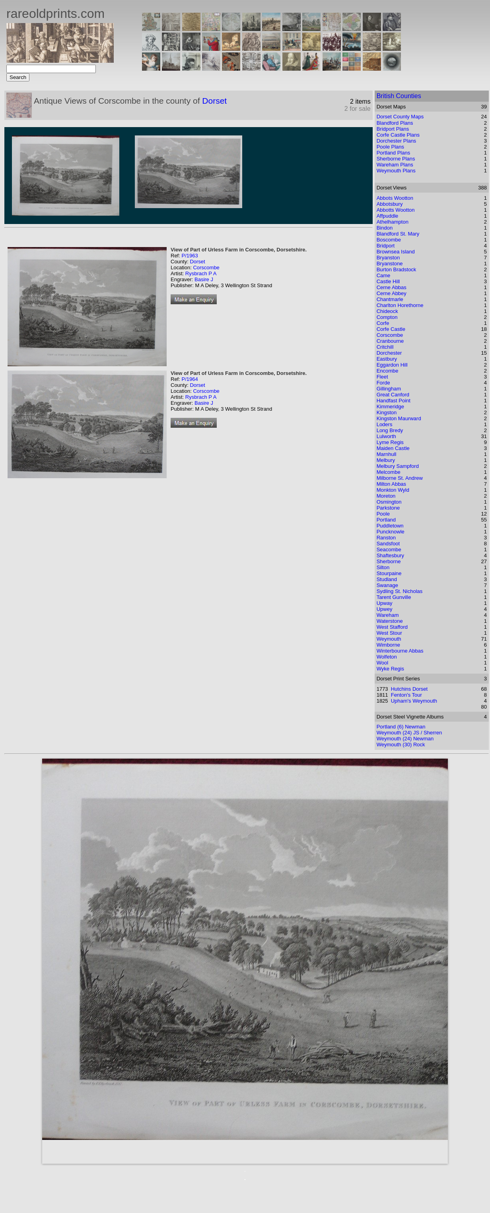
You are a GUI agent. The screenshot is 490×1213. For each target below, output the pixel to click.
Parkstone (388, 508)
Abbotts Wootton (396, 210)
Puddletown (390, 526)
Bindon (385, 228)
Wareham (388, 615)
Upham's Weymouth (414, 701)
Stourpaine (389, 573)
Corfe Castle (391, 329)
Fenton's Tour (406, 695)
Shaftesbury (390, 555)
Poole (383, 514)
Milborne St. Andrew (400, 478)
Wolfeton (387, 657)
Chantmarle (390, 299)
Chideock (387, 311)
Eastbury (387, 359)
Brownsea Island (396, 252)
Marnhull (387, 454)
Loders (385, 424)
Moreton (386, 496)
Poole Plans (390, 147)
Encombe (388, 371)
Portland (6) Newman (401, 727)
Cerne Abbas (391, 287)
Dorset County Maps (400, 117)
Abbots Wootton (395, 198)
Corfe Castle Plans (398, 135)
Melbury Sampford (398, 466)
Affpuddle (388, 216)
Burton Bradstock (396, 269)
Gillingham (389, 389)
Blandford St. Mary (398, 234)
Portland (386, 520)
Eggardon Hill (392, 365)
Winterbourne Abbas (400, 651)
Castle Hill (388, 281)
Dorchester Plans (396, 141)
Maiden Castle (393, 448)
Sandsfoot (388, 544)
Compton (387, 317)
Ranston (386, 538)
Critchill (385, 347)
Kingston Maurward (399, 418)
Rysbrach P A (201, 273)
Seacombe (389, 549)
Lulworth (386, 436)
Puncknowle (390, 532)
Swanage (387, 585)
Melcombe (389, 472)
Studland (387, 579)
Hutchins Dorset (409, 689)
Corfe (383, 323)
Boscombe (389, 240)
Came (384, 275)
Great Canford (393, 395)
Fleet (382, 377)
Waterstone (390, 621)
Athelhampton (392, 222)
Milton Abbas (391, 484)
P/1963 (189, 256)
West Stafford (392, 627)
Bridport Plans (393, 129)
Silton (383, 567)
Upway (385, 603)
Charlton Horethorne (400, 305)
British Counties (399, 96)
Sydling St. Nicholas (400, 591)
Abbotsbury (390, 204)
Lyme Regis (390, 442)
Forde (383, 383)
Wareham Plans (395, 165)
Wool (382, 663)
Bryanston (388, 258)
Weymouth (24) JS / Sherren (409, 733)
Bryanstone (390, 264)
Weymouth (389, 639)
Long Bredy (390, 430)
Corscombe (206, 267)
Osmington (389, 502)
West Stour (389, 633)
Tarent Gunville (394, 597)
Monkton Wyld (393, 490)
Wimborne (388, 645)
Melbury (386, 460)
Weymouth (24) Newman (405, 739)
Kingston (387, 412)
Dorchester (389, 353)
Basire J (203, 279)
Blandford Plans (395, 123)
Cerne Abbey (391, 293)
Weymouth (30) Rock (401, 745)
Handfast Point (393, 401)
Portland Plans (393, 153)
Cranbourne (390, 341)
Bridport (386, 246)
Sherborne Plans (396, 159)
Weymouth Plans (396, 171)
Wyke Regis (390, 669)
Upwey (385, 609)
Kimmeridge (390, 406)
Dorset (214, 100)
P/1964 (189, 379)
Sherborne (389, 561)
